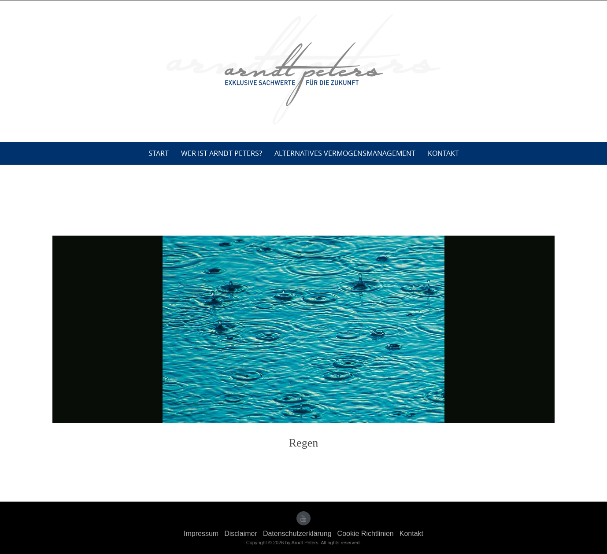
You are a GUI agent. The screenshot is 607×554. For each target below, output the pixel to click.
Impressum (201, 533)
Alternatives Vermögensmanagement (344, 153)
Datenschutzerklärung (297, 533)
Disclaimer (240, 533)
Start (158, 153)
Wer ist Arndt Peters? (221, 153)
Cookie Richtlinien (365, 533)
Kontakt (443, 153)
